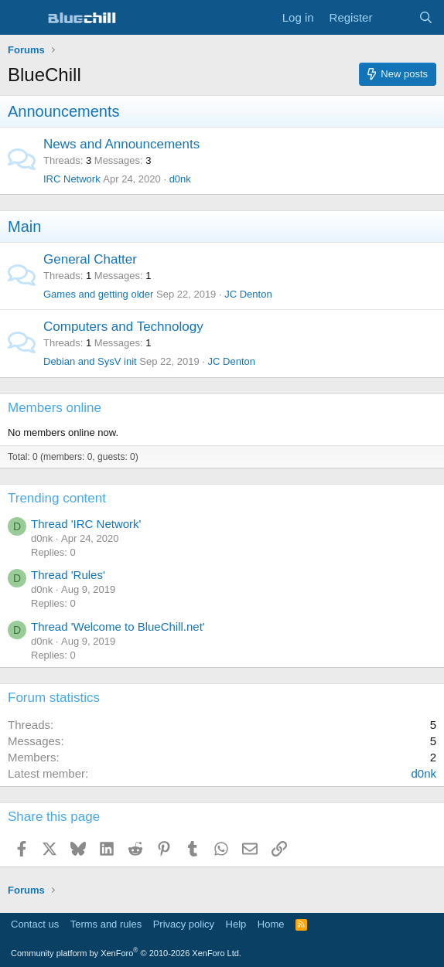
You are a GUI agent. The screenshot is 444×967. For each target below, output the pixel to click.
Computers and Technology (123, 326)
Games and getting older (98, 294)
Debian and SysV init (90, 361)
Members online (54, 407)
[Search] (426, 17)
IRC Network (72, 179)
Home (271, 924)
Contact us (35, 924)
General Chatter (90, 259)
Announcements (64, 111)
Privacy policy (183, 924)
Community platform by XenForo (126, 953)
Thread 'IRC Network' (86, 523)
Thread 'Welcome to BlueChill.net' (118, 626)
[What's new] (395, 17)
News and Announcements (121, 144)
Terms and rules (106, 924)
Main (24, 226)
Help (236, 924)
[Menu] (21, 17)
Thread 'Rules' (68, 574)
